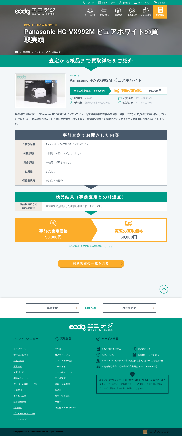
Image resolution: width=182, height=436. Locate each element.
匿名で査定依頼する (108, 349)
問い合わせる (141, 349)
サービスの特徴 (20, 354)
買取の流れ (18, 360)
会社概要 (159, 2)
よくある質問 (19, 396)
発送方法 (17, 390)
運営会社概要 (19, 401)
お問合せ (124, 2)
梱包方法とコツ (20, 378)
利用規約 (17, 407)
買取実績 (52, 307)
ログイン (88, 2)
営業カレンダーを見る (145, 354)
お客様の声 (129, 307)
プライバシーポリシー (24, 413)
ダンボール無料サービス (25, 384)
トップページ (19, 349)
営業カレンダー (106, 2)
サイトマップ (142, 2)
